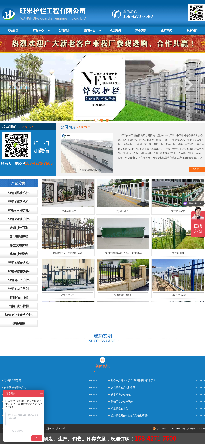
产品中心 (38, 30)
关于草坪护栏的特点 (122, 394)
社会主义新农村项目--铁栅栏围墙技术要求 (133, 380)
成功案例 (115, 30)
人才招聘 (60, 428)
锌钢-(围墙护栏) (19, 193)
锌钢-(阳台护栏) (19, 280)
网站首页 (12, 30)
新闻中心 (89, 30)
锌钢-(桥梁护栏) (19, 262)
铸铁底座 (19, 323)
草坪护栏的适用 (12, 380)
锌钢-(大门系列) (19, 288)
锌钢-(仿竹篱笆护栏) (19, 315)
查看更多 (197, 169)
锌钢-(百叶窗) (19, 297)
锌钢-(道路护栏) (19, 201)
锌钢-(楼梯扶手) (19, 271)
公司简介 (64, 30)
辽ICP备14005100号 (195, 428)
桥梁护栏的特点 (119, 408)
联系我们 (192, 30)
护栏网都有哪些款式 (15, 387)
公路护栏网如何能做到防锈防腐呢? (129, 415)
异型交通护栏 (19, 245)
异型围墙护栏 (19, 236)
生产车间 (166, 30)
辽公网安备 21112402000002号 (168, 428)
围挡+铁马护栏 (19, 306)
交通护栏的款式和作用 (123, 387)
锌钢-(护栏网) (19, 228)
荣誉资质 (140, 30)
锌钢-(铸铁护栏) (19, 219)
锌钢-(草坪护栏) (19, 210)
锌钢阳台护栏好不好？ (123, 401)
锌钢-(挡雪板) (19, 254)
